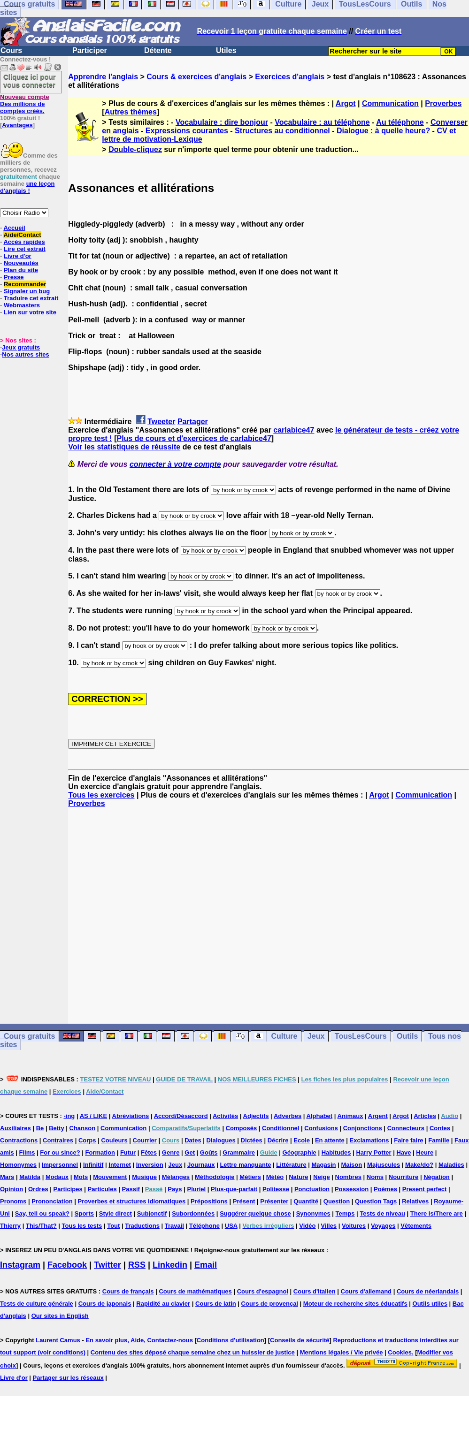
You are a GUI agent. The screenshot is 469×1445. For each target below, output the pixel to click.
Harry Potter (373, 1152)
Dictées (251, 1140)
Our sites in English (60, 1315)
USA (231, 1225)
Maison (351, 1164)
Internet (119, 1164)
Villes (329, 1225)
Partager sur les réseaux (68, 1377)
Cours (11, 50)
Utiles (226, 50)
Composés (241, 1128)
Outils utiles (430, 1303)
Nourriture (404, 1176)
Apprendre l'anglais (103, 77)
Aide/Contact (22, 234)
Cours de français (128, 1291)
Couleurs (114, 1140)
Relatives (415, 1201)
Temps (345, 1213)
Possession (352, 1189)
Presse (14, 277)
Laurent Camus (58, 1340)
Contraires (58, 1140)
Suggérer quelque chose (255, 1213)
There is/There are (436, 1213)
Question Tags (376, 1201)
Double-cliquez (135, 149)
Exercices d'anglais (289, 77)
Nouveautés (21, 262)
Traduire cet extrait (31, 298)
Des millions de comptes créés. (24, 103)
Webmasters (22, 305)
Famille (438, 1140)
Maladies (451, 1164)
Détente (158, 50)
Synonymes (313, 1213)
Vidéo (307, 1225)
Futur (128, 1152)
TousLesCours (361, 1036)
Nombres (348, 1176)
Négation (436, 1176)
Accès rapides (24, 241)
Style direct (115, 1213)
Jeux (316, 1036)
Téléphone (204, 1225)
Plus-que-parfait (234, 1189)
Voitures (354, 1225)
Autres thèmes (131, 112)
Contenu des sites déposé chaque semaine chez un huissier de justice (193, 1352)
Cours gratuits (29, 1036)
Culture (284, 1036)
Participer (89, 50)
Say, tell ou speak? (42, 1213)
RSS (137, 1265)
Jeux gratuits (21, 347)
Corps (87, 1140)
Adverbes (287, 1115)
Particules (102, 1189)
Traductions (142, 1225)
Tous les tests (82, 1225)
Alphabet (320, 1115)
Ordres (38, 1189)
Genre (171, 1152)
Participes (68, 1189)
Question (336, 1201)
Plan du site (21, 270)
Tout (113, 1225)
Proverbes (443, 103)
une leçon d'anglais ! (27, 187)
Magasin (324, 1164)
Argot (346, 103)
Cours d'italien (314, 1291)
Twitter (107, 1265)
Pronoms (13, 1201)
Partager (192, 422)
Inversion (149, 1164)
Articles (425, 1115)
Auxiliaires (15, 1128)
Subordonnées (193, 1213)
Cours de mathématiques (195, 1291)
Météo (275, 1176)
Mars (7, 1176)
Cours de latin (215, 1303)
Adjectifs (256, 1115)
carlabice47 (293, 430)
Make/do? (419, 1164)
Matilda (29, 1176)
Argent (378, 1115)
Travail (174, 1225)
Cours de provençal (269, 1303)
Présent (244, 1201)
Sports (84, 1213)
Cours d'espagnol (262, 1291)
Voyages (383, 1225)
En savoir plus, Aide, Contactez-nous (139, 1340)
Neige (321, 1176)
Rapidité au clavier (163, 1303)
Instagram (20, 1265)
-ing (69, 1115)
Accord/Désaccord (181, 1115)
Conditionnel (280, 1128)
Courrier (145, 1140)
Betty (56, 1128)
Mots (81, 1176)
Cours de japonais (104, 1303)
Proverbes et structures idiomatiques (131, 1201)
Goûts (209, 1152)
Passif (131, 1189)
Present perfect (424, 1189)
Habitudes (336, 1152)
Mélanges (176, 1176)
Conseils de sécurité (299, 1340)
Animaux (350, 1115)
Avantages (17, 125)
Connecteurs (405, 1128)
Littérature (291, 1164)
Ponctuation (312, 1189)
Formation (100, 1152)
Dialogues (221, 1140)
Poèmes (385, 1189)
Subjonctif (152, 1213)
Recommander (25, 284)
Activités (225, 1115)
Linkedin (170, 1265)
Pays (175, 1189)
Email (205, 1265)
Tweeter (161, 422)
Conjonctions (362, 1128)
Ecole (301, 1140)
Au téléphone (399, 122)
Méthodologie (215, 1176)
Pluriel (196, 1189)
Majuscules (383, 1164)
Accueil (14, 227)
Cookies (400, 1352)
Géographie (299, 1152)
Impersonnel (60, 1164)
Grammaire (239, 1152)
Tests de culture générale (36, 1303)
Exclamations (369, 1140)
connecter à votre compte (175, 464)
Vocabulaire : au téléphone (322, 122)
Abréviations (130, 1115)
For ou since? (60, 1152)
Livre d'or (17, 255)
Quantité (305, 1201)
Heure (424, 1152)
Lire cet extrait (25, 248)
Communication (390, 103)
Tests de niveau (382, 1213)
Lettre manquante (245, 1164)
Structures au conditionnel (282, 131)
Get (190, 1152)
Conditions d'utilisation (230, 1340)
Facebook (67, 1265)
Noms (375, 1176)
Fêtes (149, 1152)
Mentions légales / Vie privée (341, 1352)
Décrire (278, 1140)
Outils (407, 1036)
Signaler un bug (27, 291)
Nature (298, 1176)
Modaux (57, 1176)
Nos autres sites (25, 354)
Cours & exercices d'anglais (196, 77)
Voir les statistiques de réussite (124, 447)
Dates (193, 1140)
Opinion (11, 1189)
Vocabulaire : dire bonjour (222, 122)
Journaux (201, 1164)
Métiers (250, 1176)
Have (403, 1152)
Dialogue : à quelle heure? (383, 131)
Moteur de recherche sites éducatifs (355, 1303)
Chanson (82, 1128)
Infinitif (93, 1164)
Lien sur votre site (30, 312)
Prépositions (209, 1201)
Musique (144, 1176)
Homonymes (18, 1164)
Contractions (19, 1140)
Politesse (275, 1189)
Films (27, 1152)
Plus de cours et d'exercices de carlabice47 (193, 438)
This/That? (41, 1225)
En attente (330, 1140)
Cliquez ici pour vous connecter (29, 81)
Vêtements (415, 1225)
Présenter (274, 1201)
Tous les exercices (101, 795)
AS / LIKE (94, 1115)
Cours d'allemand (366, 1291)
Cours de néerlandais (428, 1291)
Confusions (321, 1128)
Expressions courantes (187, 131)
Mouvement (110, 1176)
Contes (440, 1128)
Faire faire (408, 1140)
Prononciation (51, 1201)
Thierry (10, 1225)
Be (40, 1128)
